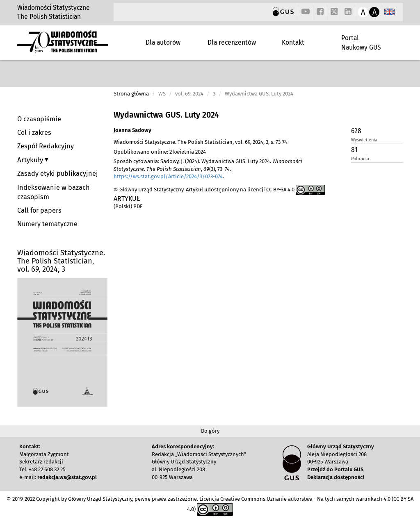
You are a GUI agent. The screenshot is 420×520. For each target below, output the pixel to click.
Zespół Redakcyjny (45, 146)
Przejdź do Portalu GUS (335, 469)
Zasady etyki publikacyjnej (57, 173)
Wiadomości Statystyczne (53, 7)
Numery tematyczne (47, 224)
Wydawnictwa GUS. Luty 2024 (166, 115)
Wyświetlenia (364, 140)
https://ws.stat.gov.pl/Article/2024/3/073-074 (168, 176)
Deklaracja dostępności (335, 477)
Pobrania (360, 158)
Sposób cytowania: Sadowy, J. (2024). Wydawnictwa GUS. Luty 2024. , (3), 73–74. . (208, 168)
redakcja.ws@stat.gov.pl (67, 477)
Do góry (210, 431)
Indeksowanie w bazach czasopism (53, 192)
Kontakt (293, 42)
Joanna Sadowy (132, 130)
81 (354, 150)
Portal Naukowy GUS (361, 42)
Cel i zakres (34, 132)
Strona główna (131, 94)
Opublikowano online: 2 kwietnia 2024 (160, 152)
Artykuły (31, 160)
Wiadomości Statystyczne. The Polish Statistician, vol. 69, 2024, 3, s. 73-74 (200, 142)
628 (356, 131)
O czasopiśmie (39, 119)
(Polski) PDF (128, 206)
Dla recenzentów (232, 42)
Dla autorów (163, 42)
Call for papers (39, 210)
